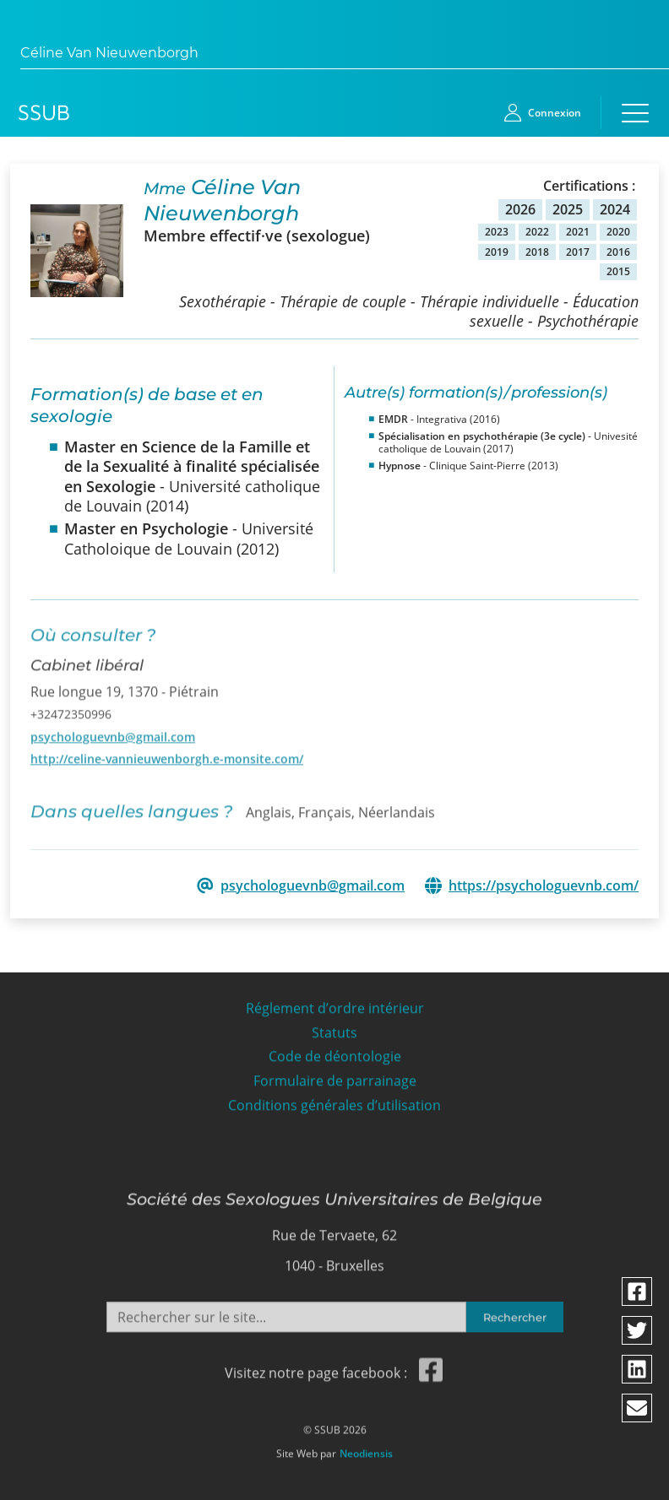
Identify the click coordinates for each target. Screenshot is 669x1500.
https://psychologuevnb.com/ (544, 884)
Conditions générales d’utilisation (334, 1098)
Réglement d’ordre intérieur (335, 1001)
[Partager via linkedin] (638, 1369)
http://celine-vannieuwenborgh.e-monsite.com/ (166, 750)
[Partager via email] (638, 1408)
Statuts (334, 1026)
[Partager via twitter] (638, 1330)
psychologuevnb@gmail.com (112, 728)
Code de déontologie (335, 1050)
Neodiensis (366, 1447)
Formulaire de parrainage (334, 1074)
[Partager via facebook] (638, 1291)
